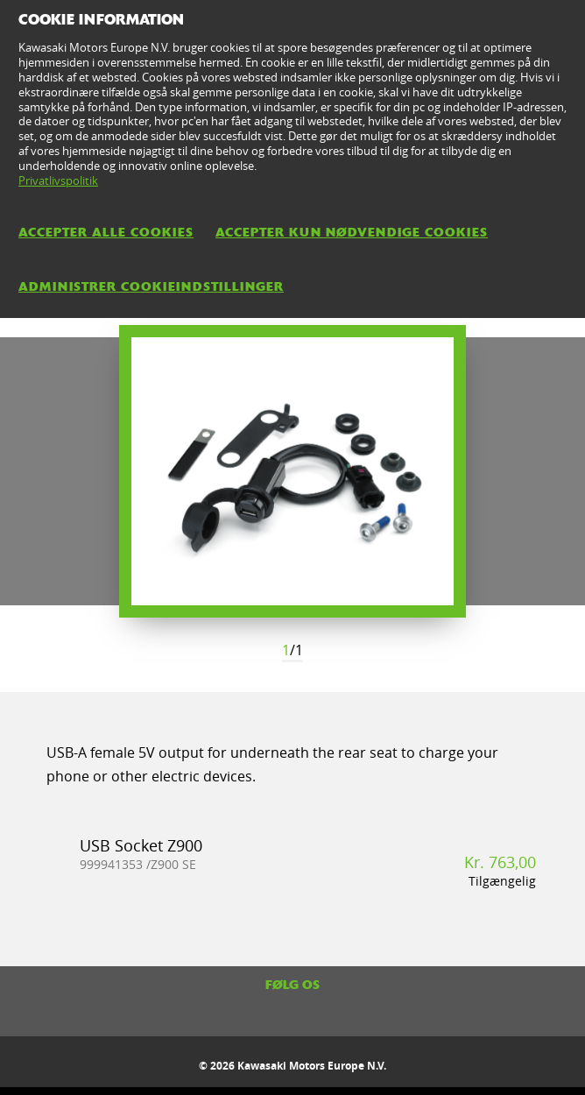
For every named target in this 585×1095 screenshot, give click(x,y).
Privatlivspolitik (58, 180)
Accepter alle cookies (106, 232)
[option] (292, 471)
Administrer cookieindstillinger (151, 286)
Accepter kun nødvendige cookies (351, 232)
